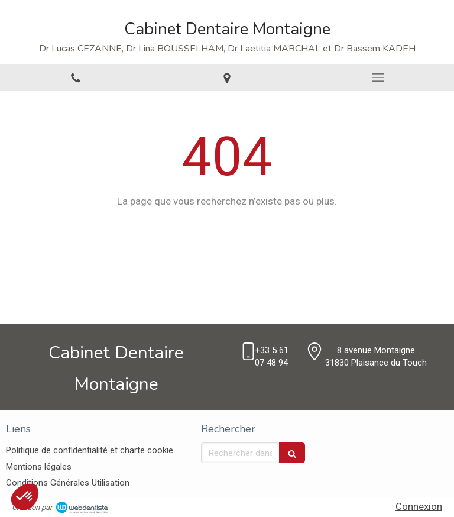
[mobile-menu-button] (378, 77)
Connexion (418, 506)
